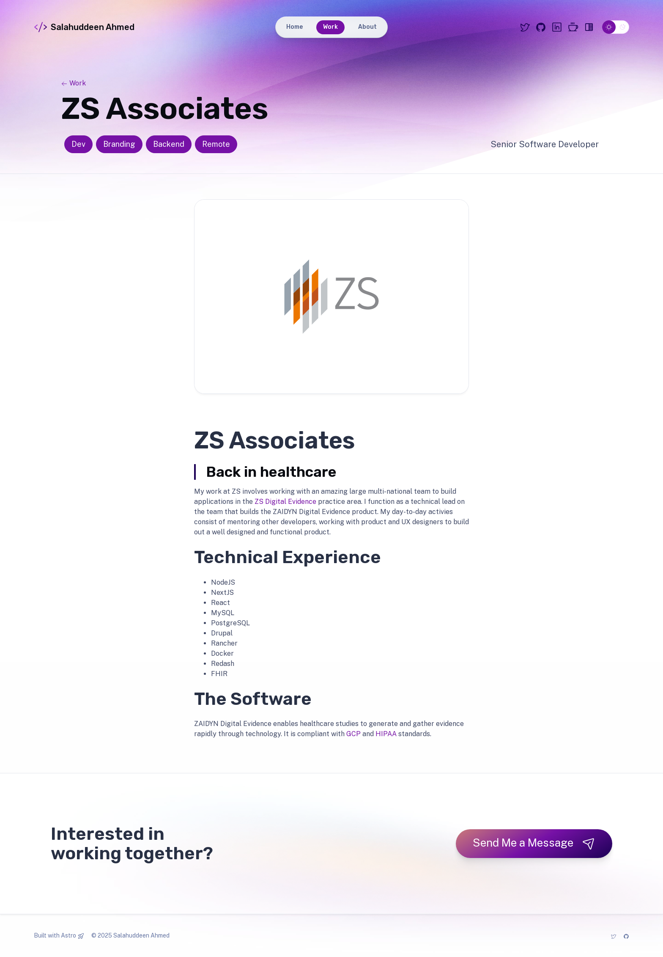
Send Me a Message (534, 843)
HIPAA (386, 734)
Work (330, 26)
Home (294, 26)
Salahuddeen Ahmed (84, 27)
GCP (353, 734)
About (367, 26)
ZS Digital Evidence (285, 502)
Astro (68, 935)
